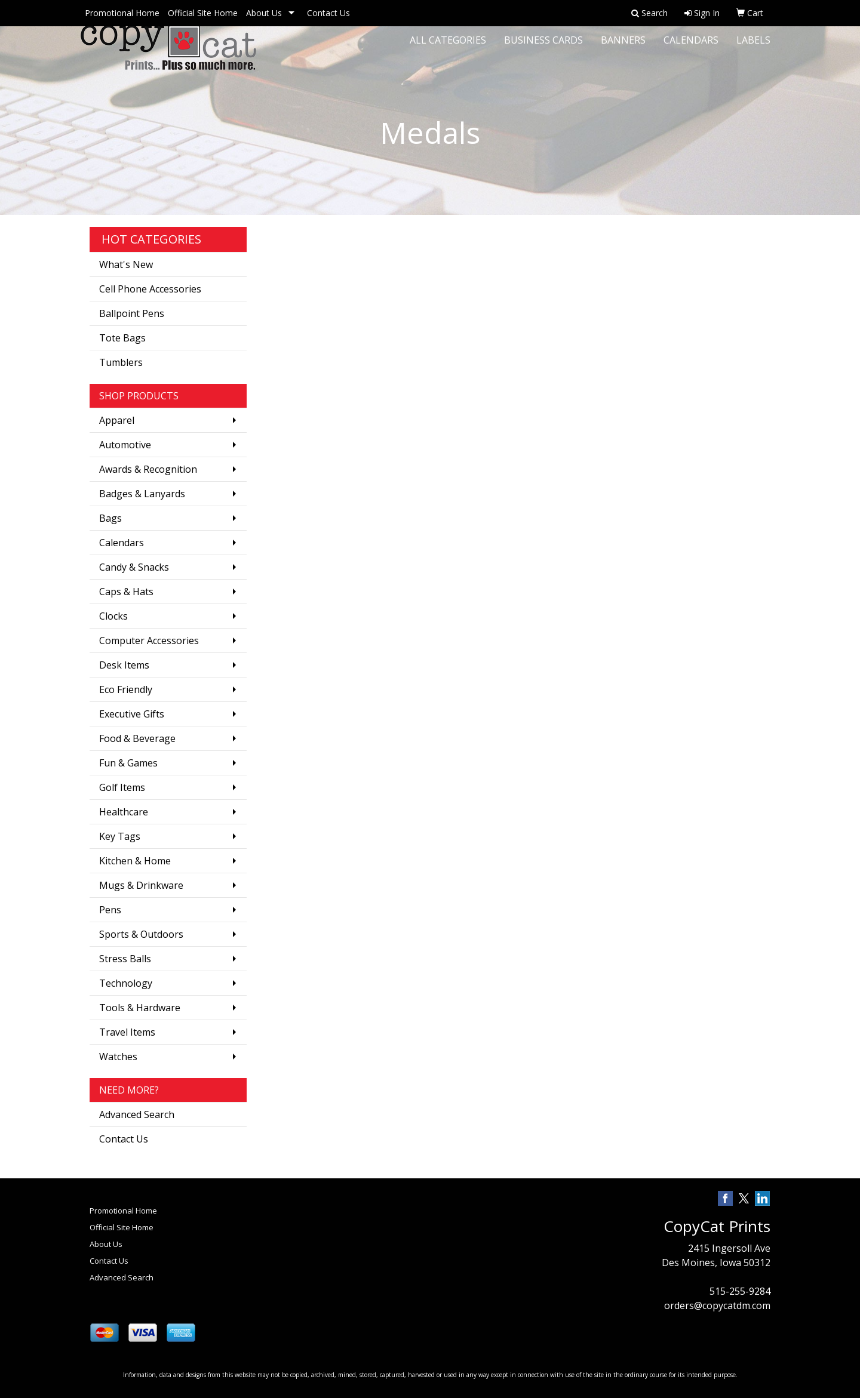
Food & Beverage (137, 738)
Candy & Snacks (134, 567)
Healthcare (123, 811)
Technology (125, 983)
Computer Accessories (149, 640)
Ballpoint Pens (131, 313)
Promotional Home (122, 13)
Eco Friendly (125, 689)
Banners (623, 47)
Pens (110, 909)
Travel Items (127, 1032)
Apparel (116, 420)
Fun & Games (128, 762)
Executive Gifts (131, 713)
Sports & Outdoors (141, 934)
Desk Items (124, 665)
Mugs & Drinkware (141, 885)
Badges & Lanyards (142, 493)
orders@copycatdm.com (717, 1305)
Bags (110, 518)
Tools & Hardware (139, 1007)
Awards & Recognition (148, 469)
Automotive (125, 444)
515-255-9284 (740, 1291)
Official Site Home (203, 13)
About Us (264, 13)
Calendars (691, 47)
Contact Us (328, 13)
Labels (753, 47)
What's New (126, 264)
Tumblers (121, 362)
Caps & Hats (126, 591)
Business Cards (543, 47)
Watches (118, 1056)
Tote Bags (122, 337)
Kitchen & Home (135, 860)
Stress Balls (125, 958)
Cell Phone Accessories (150, 288)
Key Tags (119, 836)
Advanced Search (136, 1114)
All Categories (448, 47)
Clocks (113, 616)
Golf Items (122, 787)
